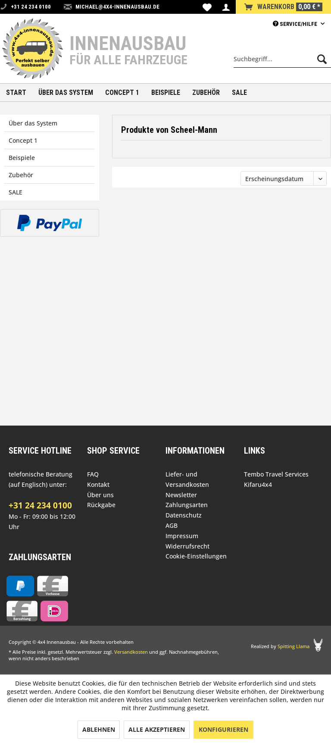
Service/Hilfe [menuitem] (296, 24)
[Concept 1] (122, 92)
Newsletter (181, 495)
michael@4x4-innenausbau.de (117, 6)
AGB (172, 525)
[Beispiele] (165, 92)
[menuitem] (207, 7)
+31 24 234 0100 (40, 505)
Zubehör (21, 175)
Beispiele (22, 158)
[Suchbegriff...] (282, 59)
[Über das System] (65, 92)
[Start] (16, 92)
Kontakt (98, 484)
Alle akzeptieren (156, 729)
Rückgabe (101, 505)
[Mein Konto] (225, 7)
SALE (15, 192)
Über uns (100, 495)
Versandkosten (131, 652)
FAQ (93, 474)
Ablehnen (98, 729)
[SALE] (239, 92)
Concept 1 (23, 140)
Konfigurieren (223, 729)
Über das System (33, 123)
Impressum (182, 536)
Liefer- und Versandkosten (187, 479)
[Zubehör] (206, 92)
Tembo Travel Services (276, 474)
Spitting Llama (293, 646)
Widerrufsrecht (187, 546)
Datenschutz (184, 515)
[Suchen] (322, 59)
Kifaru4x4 (258, 484)
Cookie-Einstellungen (196, 556)
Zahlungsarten (187, 505)
